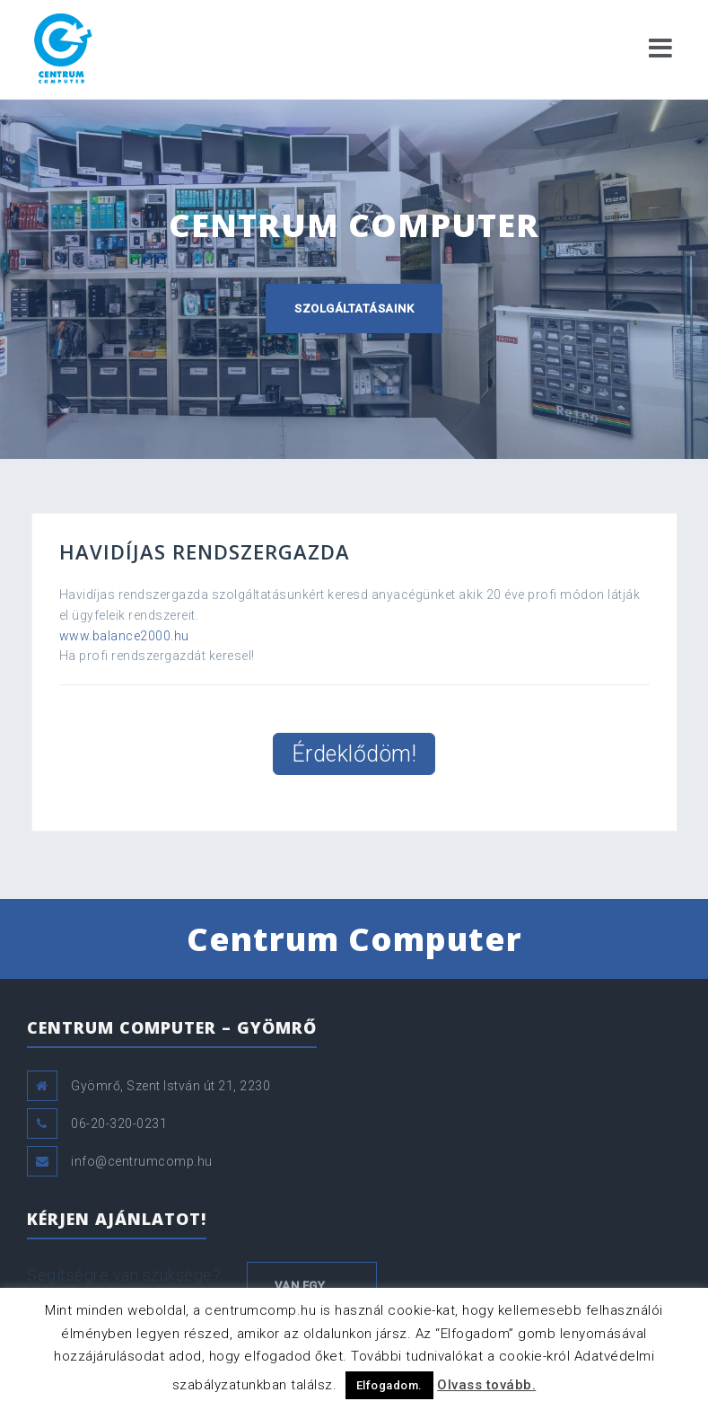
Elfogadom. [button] (389, 1385)
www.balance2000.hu (124, 636)
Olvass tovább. (486, 1385)
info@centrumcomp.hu (142, 1161)
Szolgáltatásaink (354, 308)
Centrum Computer (354, 939)
